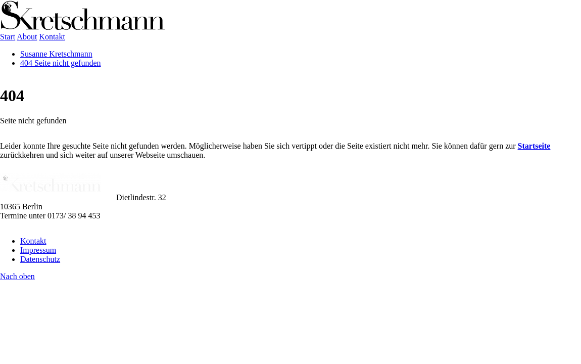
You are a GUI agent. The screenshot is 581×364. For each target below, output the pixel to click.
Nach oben (17, 276)
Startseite (534, 146)
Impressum (38, 250)
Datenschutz (40, 259)
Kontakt (33, 241)
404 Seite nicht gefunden (60, 63)
